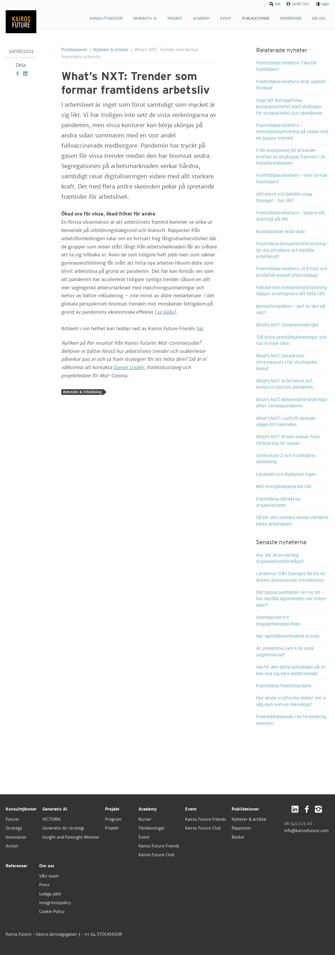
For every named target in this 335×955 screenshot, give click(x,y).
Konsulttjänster (21, 809)
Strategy (14, 828)
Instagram (318, 809)
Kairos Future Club (156, 854)
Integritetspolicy (55, 902)
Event (144, 837)
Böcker (238, 837)
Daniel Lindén (129, 367)
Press (44, 884)
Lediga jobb (50, 894)
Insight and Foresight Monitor (70, 837)
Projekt (112, 809)
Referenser (16, 865)
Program (113, 819)
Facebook (17, 73)
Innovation (16, 837)
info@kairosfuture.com (306, 830)
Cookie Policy (51, 911)
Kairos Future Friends (159, 846)
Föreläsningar (152, 828)
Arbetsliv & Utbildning (82, 392)
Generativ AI (54, 809)
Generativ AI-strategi (63, 828)
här (200, 329)
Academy (148, 809)
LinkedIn (25, 73)
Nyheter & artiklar (111, 49)
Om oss (46, 865)
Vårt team (49, 876)
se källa (165, 312)
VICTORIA (51, 819)
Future (12, 819)
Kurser (145, 819)
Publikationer (74, 49)
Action (12, 846)
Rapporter (241, 828)
